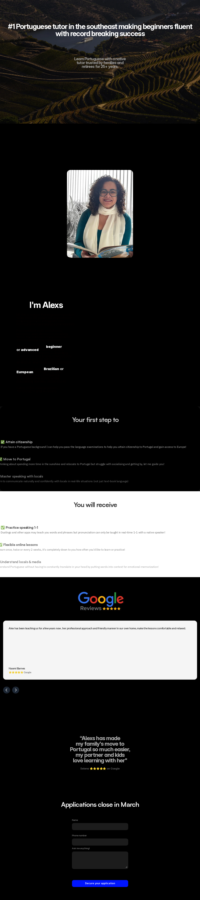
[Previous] (6, 691)
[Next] (15, 691)
